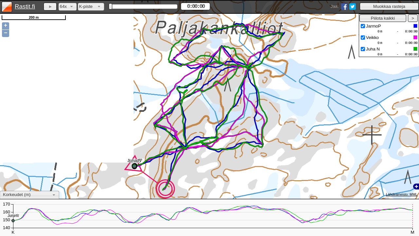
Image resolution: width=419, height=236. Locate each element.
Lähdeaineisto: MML (401, 194)
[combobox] (68, 6)
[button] (389, 6)
